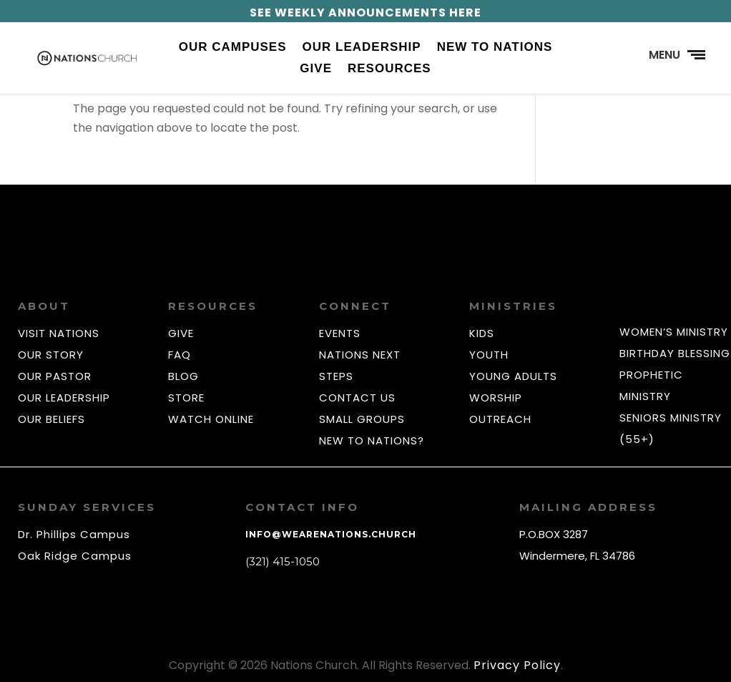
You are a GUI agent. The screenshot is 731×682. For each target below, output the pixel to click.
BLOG (183, 376)
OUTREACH (500, 419)
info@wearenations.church (330, 534)
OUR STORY (51, 354)
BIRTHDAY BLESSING (674, 353)
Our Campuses (233, 48)
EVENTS (339, 333)
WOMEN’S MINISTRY (673, 331)
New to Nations (495, 48)
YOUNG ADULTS (513, 376)
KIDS (481, 333)
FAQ (179, 354)
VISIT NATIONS (58, 333)
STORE (186, 397)
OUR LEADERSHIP (64, 397)
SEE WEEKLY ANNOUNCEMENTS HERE (365, 12)
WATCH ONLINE (211, 419)
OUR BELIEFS (51, 419)
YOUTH (489, 354)
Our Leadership (362, 48)
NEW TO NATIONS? (371, 440)
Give (316, 69)
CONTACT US (357, 397)
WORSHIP (495, 397)
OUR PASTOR (55, 376)
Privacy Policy (517, 665)
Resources (389, 69)
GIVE (181, 333)
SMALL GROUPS (362, 419)
